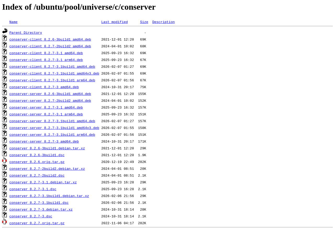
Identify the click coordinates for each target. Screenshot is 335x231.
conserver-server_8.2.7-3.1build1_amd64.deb (52, 121)
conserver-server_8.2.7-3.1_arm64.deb (46, 114)
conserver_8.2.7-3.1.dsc (32, 189)
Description (163, 21)
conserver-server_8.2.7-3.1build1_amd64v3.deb (54, 127)
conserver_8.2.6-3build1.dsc (37, 155)
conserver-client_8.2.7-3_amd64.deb (44, 86)
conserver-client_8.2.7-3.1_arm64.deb (46, 59)
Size (144, 21)
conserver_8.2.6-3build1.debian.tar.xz (47, 148)
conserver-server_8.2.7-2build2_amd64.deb (50, 100)
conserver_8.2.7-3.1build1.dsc (39, 202)
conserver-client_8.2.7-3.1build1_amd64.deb (52, 66)
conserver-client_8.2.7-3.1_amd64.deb (46, 52)
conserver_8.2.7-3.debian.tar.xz (41, 209)
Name (13, 21)
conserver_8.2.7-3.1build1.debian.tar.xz (49, 195)
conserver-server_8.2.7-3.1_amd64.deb (46, 107)
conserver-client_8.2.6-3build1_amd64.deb (50, 39)
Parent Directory (25, 32)
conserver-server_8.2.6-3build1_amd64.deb (50, 93)
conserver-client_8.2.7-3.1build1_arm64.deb (52, 80)
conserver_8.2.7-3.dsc (30, 216)
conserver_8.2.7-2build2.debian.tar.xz (47, 168)
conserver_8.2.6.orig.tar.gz (37, 161)
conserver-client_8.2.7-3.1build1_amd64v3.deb (54, 73)
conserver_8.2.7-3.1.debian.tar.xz (43, 182)
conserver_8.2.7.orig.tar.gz (37, 223)
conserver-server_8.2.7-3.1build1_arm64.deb (52, 134)
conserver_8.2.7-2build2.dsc (37, 175)
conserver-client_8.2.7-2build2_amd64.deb (50, 46)
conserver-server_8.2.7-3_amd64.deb (44, 141)
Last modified (114, 21)
